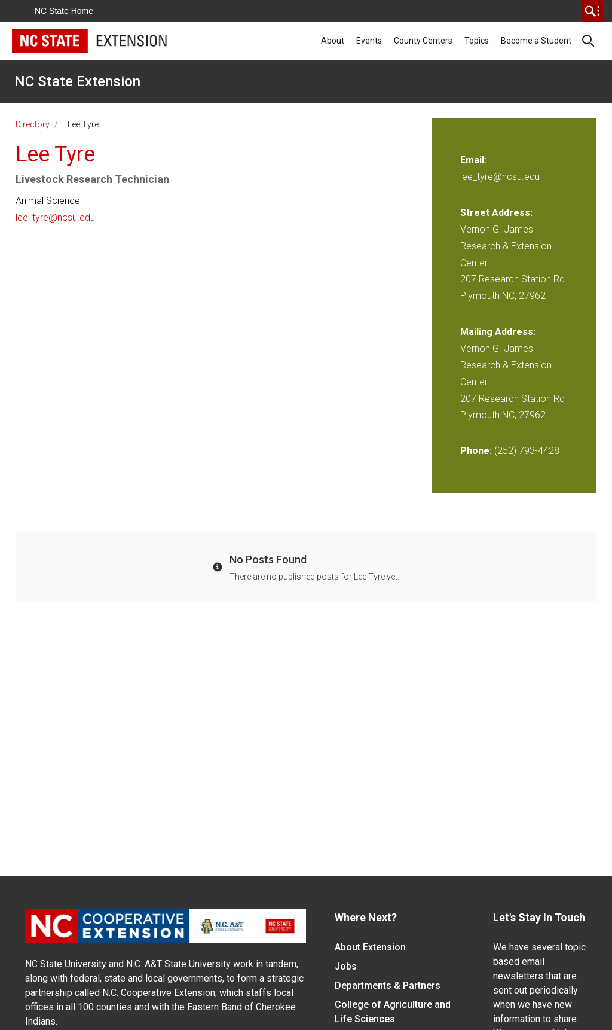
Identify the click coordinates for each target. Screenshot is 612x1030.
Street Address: (496, 212)
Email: (473, 160)
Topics (476, 40)
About (332, 40)
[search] (592, 11)
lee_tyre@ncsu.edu (55, 217)
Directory (33, 124)
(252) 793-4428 (526, 450)
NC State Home (64, 11)
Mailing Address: (498, 331)
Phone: (476, 450)
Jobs (346, 966)
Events (369, 40)
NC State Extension (77, 81)
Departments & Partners (387, 985)
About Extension (370, 947)
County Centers (423, 40)
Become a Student (536, 40)
